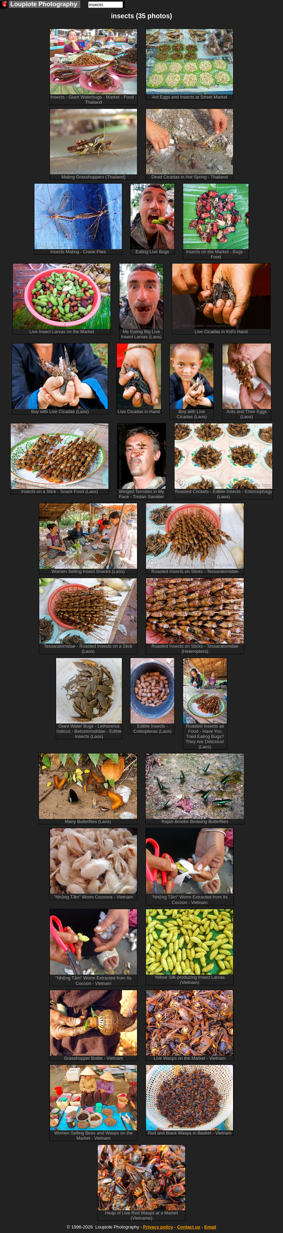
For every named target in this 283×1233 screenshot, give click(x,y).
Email (210, 1227)
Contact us (188, 1227)
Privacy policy (158, 1227)
